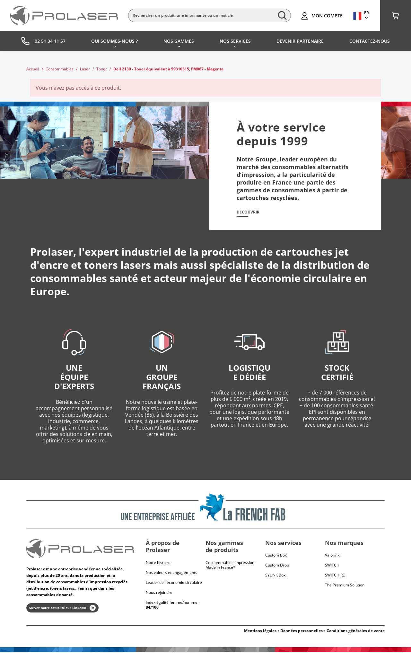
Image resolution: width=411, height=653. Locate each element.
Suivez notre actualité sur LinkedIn (62, 609)
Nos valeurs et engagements (171, 573)
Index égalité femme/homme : (172, 606)
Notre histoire (158, 563)
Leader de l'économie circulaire (174, 583)
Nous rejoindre (159, 593)
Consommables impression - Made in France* (231, 566)
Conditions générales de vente (356, 631)
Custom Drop (277, 566)
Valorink (332, 556)
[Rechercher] (209, 15)
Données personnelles (301, 631)
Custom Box (276, 556)
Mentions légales (260, 631)
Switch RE (335, 576)
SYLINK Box (275, 576)
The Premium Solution (344, 586)
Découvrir (250, 212)
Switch (332, 566)
